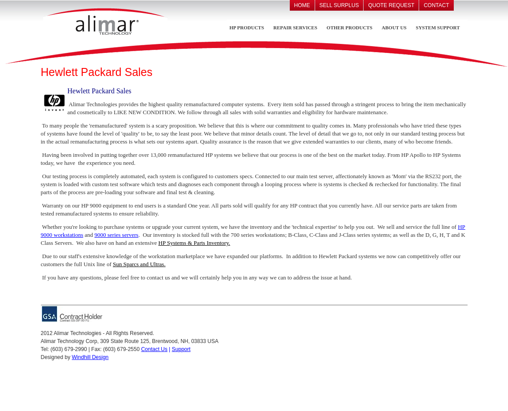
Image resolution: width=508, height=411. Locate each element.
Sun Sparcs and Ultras (138, 264)
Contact (436, 5)
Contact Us (154, 349)
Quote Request (391, 5)
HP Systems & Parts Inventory (193, 242)
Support (181, 349)
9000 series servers (116, 234)
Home (302, 5)
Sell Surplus (339, 5)
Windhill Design (90, 357)
